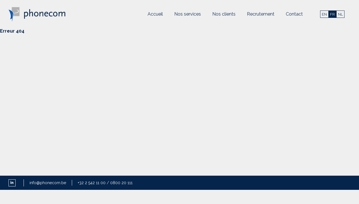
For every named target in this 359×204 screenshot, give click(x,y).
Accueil (155, 14)
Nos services (187, 14)
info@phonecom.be (48, 182)
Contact (294, 14)
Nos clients (224, 14)
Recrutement (260, 14)
